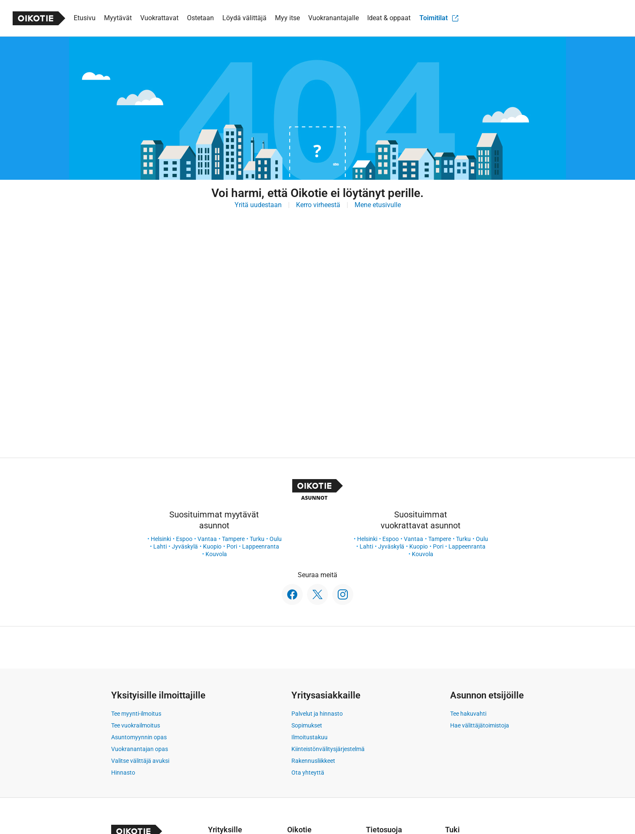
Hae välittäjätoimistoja (479, 725)
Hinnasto (123, 772)
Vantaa (207, 539)
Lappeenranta (260, 546)
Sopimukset (306, 725)
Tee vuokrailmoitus (135, 725)
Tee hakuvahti (468, 713)
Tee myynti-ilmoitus (136, 713)
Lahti (160, 546)
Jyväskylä (185, 546)
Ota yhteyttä (307, 772)
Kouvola (216, 554)
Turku (257, 539)
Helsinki (161, 539)
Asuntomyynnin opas (139, 737)
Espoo (184, 539)
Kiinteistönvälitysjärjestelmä (328, 749)
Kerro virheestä (318, 205)
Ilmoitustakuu (309, 737)
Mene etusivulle (378, 205)
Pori (232, 546)
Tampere (233, 539)
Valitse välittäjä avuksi (140, 760)
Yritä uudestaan (258, 205)
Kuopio (212, 546)
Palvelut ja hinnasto (317, 713)
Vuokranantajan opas (139, 749)
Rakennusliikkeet (313, 760)
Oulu (275, 539)
